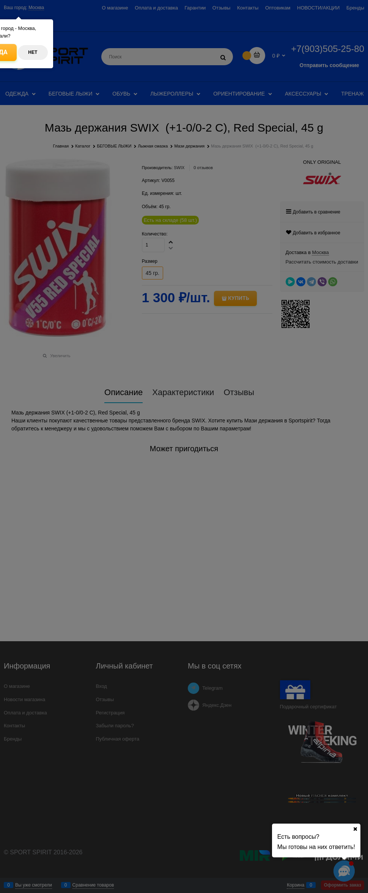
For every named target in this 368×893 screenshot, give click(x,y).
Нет (32, 52)
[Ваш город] (355, 829)
